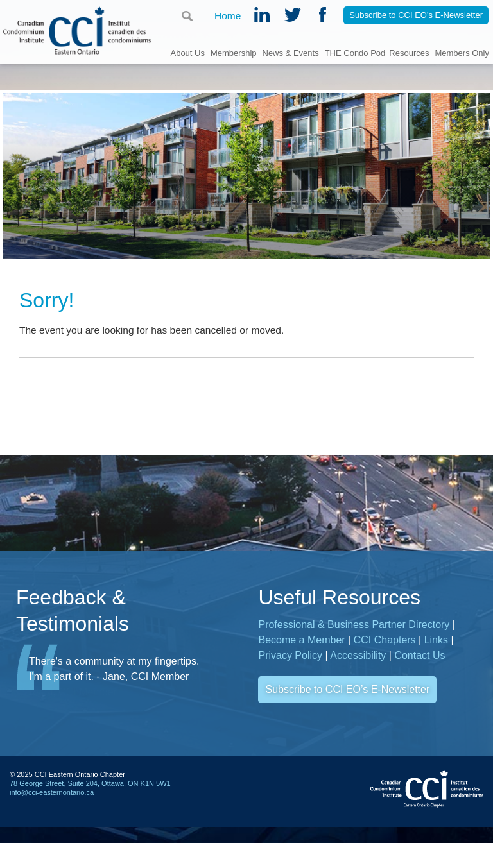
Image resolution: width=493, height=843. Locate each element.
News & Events (291, 52)
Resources (409, 52)
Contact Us (419, 655)
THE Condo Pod (355, 52)
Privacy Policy (290, 655)
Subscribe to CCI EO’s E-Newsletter (347, 689)
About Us (187, 52)
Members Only (462, 52)
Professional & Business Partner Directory (353, 624)
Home (227, 16)
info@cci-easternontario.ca (52, 792)
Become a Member (301, 639)
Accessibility (358, 655)
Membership (234, 52)
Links (436, 639)
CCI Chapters (385, 639)
